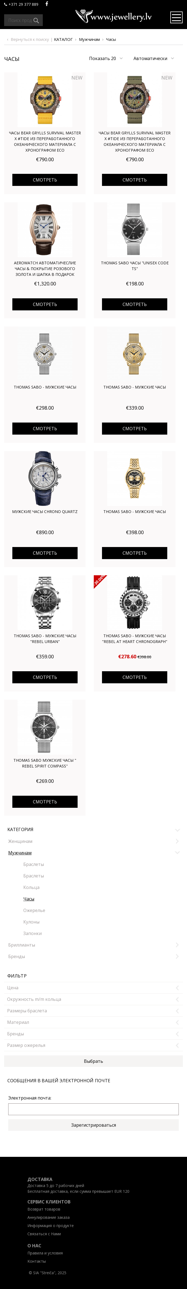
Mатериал (18, 1022)
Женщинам (20, 841)
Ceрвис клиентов (48, 1202)
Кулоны (31, 922)
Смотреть (45, 180)
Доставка (39, 1179)
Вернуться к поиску (30, 39)
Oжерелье (34, 910)
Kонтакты (36, 1261)
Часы (111, 39)
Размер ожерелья (26, 1045)
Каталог (63, 39)
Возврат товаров (43, 1209)
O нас (34, 1246)
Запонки (32, 933)
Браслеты (33, 864)
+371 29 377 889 (21, 4)
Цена (12, 988)
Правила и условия (45, 1253)
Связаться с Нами (44, 1233)
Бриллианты (21, 945)
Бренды (16, 956)
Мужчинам (89, 39)
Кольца (31, 887)
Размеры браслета (27, 1011)
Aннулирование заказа (48, 1217)
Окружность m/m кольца (34, 999)
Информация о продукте (50, 1225)
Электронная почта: (29, 1098)
